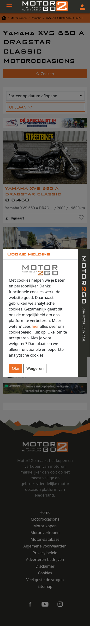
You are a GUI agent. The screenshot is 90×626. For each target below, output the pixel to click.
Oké (15, 368)
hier (35, 326)
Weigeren (35, 368)
